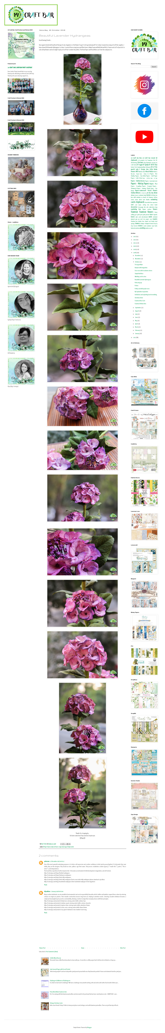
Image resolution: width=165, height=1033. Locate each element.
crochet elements (138, 205)
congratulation (154, 202)
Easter (132, 167)
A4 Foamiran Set (150, 160)
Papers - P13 (153, 184)
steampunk (147, 223)
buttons (155, 197)
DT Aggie (140, 165)
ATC (156, 160)
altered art (137, 195)
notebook (155, 217)
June (136, 317)
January (137, 333)
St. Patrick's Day (144, 193)
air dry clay (150, 193)
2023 (134, 236)
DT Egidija (146, 165)
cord (132, 205)
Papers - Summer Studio (143, 188)
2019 (134, 249)
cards (133, 202)
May (136, 320)
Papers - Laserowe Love (151, 181)
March (136, 327)
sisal (156, 221)
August (137, 311)
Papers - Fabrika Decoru (138, 181)
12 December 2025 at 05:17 (57, 861)
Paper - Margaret (136, 174)
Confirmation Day (154, 162)
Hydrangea (64, 847)
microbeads (145, 217)
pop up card (138, 219)
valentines (137, 228)
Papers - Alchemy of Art (144, 174)
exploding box (136, 209)
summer (149, 226)
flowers (155, 209)
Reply (45, 885)
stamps (142, 223)
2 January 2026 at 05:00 (57, 891)
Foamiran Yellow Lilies (140, 303)
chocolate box (148, 202)
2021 (134, 243)
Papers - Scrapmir (147, 186)
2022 (134, 240)
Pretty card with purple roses (142, 288)
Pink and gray (138, 282)
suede (144, 226)
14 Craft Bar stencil (149, 158)
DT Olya (155, 165)
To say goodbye (139, 264)
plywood (133, 219)
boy (142, 197)
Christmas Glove (139, 298)
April (136, 324)
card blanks (146, 199)
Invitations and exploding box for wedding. (146, 294)
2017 (134, 337)
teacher (153, 226)
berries (149, 195)
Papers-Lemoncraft (140, 190)
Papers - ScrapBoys (136, 186)
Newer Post (42, 948)
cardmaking (154, 199)
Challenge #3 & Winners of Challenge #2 (60, 980)
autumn (141, 195)
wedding (142, 228)
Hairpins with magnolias (141, 267)
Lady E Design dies (142, 169)
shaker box (141, 221)
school (151, 219)
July (136, 314)
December (138, 255)
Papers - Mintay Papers (140, 184)
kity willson (47, 891)
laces (151, 214)
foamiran (134, 212)
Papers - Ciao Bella (140, 176)
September (138, 307)
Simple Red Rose (139, 273)
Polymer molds (70, 847)
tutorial (133, 228)
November (138, 259)
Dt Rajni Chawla (46, 847)
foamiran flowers (146, 212)
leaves (133, 217)
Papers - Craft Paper (151, 176)
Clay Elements (147, 162)
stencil (152, 223)
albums (133, 195)
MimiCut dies (141, 171)
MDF (137, 171)
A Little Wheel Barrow (55, 958)
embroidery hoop (153, 207)
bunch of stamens (148, 197)
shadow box (134, 221)
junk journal (146, 214)
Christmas (140, 162)
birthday (153, 195)
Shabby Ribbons (135, 193)
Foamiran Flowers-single (56, 847)
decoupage (140, 207)
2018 (134, 252)
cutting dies (146, 205)
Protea (136, 285)
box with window (136, 197)
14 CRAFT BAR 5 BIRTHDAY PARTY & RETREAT (20, 67)
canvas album (138, 199)
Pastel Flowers (152, 190)
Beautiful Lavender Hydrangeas (143, 279)
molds (150, 217)
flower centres (147, 209)
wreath (150, 228)
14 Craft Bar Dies (136, 158)
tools (156, 226)
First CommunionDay (140, 167)
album (155, 193)
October (137, 262)
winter (147, 228)
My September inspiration (141, 291)
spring (132, 223)
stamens (137, 223)
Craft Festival (134, 165)
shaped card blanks (149, 221)
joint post (139, 214)
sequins (155, 219)
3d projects (141, 160)
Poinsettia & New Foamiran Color (58, 992)
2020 (134, 246)
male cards (138, 217)
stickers (140, 226)
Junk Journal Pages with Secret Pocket (60, 969)
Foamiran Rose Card (140, 301)
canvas (132, 199)
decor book (153, 205)
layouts (155, 214)
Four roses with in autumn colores (143, 270)
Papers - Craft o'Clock (136, 178)
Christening (134, 162)
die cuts (146, 207)
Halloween (148, 167)
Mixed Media (149, 171)
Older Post (123, 948)
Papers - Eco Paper (154, 178)
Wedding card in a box (140, 276)
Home (82, 948)
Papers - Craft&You (146, 178)
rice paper (146, 219)
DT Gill (151, 165)
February (137, 330)
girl (136, 214)
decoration (134, 207)
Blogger (89, 1027)
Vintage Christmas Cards (56, 1003)
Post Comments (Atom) (52, 951)
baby (145, 195)
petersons (47, 861)
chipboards (140, 202)
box (156, 195)
